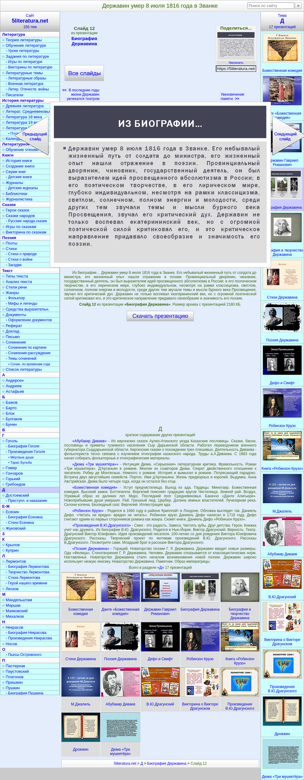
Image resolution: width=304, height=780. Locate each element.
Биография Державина (84, 41)
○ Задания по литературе (25, 56)
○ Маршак (11, 605)
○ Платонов (13, 677)
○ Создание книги (18, 166)
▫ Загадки (13, 265)
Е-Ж (6, 506)
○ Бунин (9, 424)
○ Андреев (12, 386)
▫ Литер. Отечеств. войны (27, 89)
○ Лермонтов (14, 561)
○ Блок (8, 413)
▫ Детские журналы (22, 188)
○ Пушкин (11, 688)
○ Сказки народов (18, 215)
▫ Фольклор (15, 298)
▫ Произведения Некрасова (29, 638)
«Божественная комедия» (95, 487)
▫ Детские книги (19, 177)
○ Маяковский (15, 611)
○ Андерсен (13, 380)
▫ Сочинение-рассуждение (28, 353)
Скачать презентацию (160, 316)
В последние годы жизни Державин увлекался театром (80, 94)
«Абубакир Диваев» (89, 441)
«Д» (161, 567)
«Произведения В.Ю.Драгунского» (101, 525)
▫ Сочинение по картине (26, 347)
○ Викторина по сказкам (24, 232)
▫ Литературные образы (26, 78)
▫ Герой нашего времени (26, 583)
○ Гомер (9, 467)
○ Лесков (10, 589)
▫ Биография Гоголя (22, 446)
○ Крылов (11, 545)
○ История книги (17, 160)
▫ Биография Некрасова (26, 633)
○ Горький (11, 478)
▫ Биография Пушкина (24, 693)
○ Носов (9, 644)
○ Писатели (12, 95)
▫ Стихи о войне (19, 259)
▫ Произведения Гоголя (25, 452)
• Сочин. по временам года (29, 364)
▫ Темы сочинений (21, 358)
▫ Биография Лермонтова (27, 567)
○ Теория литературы (22, 40)
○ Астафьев (13, 391)
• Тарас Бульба (20, 462)
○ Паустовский (15, 671)
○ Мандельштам (17, 600)
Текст (7, 270)
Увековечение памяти (232, 96)
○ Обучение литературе (24, 45)
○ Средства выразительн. (25, 309)
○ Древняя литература (22, 106)
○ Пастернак (13, 666)
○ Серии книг (14, 171)
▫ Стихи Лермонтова (23, 578)
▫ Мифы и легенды (21, 303)
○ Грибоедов (13, 484)
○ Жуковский (13, 528)
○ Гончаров (12, 473)
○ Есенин (10, 512)
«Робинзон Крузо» (87, 511)
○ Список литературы (22, 369)
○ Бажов (9, 402)
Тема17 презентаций (282, 21)
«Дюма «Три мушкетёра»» (95, 464)
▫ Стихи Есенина (20, 523)
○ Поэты (9, 243)
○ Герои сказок (15, 210)
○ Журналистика (17, 199)
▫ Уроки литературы (22, 51)
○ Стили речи (14, 287)
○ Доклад (10, 331)
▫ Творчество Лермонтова (27, 572)
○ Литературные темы (22, 73)
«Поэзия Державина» (90, 548)
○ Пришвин (12, 682)
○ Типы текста (15, 276)
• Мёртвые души (21, 457)
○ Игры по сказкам (19, 226)
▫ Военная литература (24, 84)
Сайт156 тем (30, 21)
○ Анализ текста (17, 281)
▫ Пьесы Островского (23, 655)
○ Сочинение (14, 342)
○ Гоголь (10, 441)
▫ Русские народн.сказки (26, 221)
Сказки (9, 204)
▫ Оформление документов (29, 320)
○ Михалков (13, 616)
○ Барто (9, 408)
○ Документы (14, 314)
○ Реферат (12, 325)
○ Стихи (9, 248)
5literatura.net (125, 763)
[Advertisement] (160, 58)
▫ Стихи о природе (21, 254)
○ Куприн (10, 550)
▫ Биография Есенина (24, 517)
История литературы (23, 100)
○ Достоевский (15, 495)
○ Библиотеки (14, 193)
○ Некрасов (12, 627)
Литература (13, 34)
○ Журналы (12, 182)
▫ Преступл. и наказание (26, 501)
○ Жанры (10, 292)
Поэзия (9, 237)
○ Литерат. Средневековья (26, 111)
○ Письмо (11, 336)
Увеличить (236, 61)
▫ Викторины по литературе (29, 67)
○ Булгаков (12, 419)
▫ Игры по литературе (24, 62)
